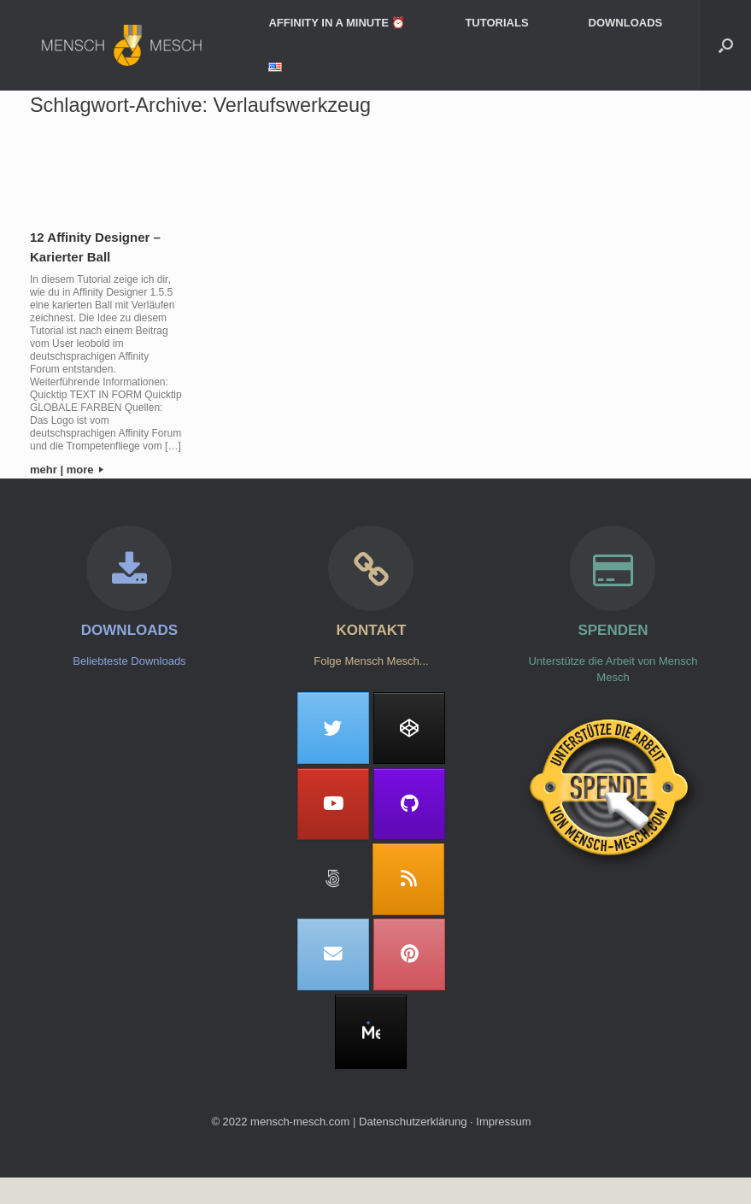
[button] (726, 45)
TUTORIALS (496, 22)
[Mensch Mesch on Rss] (408, 879)
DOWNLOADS (626, 22)
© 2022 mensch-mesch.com (280, 1121)
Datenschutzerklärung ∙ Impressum (445, 1121)
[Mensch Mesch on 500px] (333, 879)
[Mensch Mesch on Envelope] (333, 954)
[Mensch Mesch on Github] (409, 804)
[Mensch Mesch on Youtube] (333, 804)
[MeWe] (371, 1032)
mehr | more (66, 469)
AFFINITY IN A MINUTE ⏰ (336, 22)
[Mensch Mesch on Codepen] (409, 728)
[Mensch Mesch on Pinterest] (409, 954)
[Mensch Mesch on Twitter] (333, 728)
